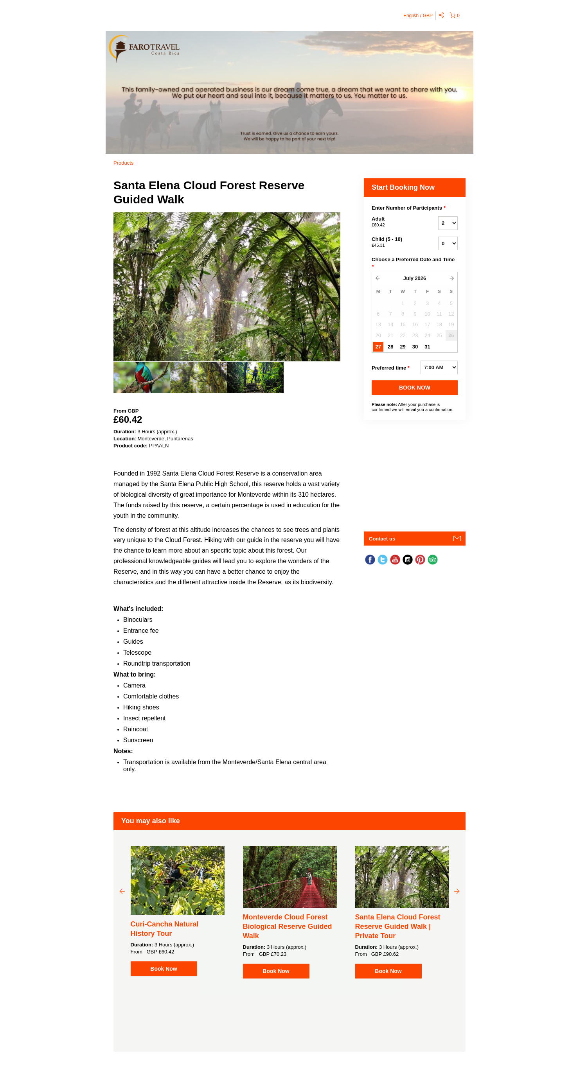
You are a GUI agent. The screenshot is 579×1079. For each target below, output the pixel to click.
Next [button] (457, 891)
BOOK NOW (414, 387)
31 (427, 347)
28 (390, 347)
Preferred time (391, 368)
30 (415, 347)
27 (378, 347)
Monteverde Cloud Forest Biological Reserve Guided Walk (287, 926)
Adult (395, 222)
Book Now (163, 969)
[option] (141, 377)
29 (402, 347)
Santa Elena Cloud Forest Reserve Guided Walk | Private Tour (398, 926)
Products (123, 163)
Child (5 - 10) (395, 242)
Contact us (382, 539)
